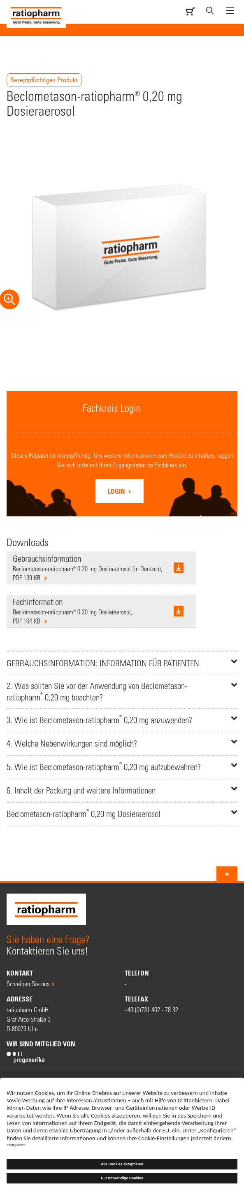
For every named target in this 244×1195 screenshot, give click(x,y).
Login (117, 491)
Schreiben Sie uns (28, 983)
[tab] (122, 663)
